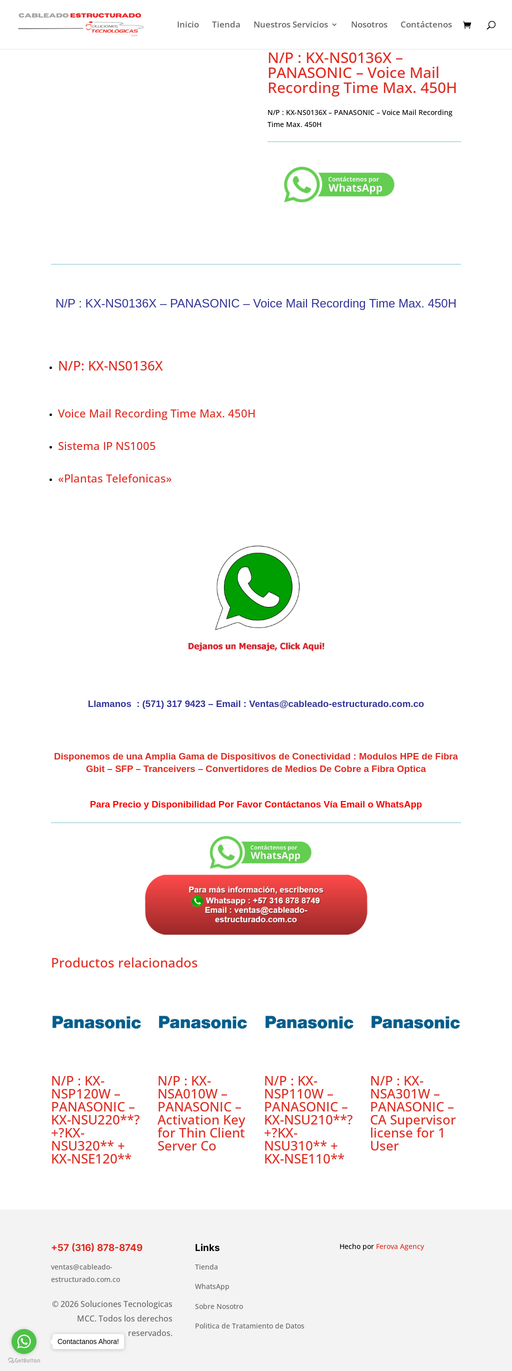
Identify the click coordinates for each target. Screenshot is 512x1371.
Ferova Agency (400, 1246)
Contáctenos (426, 25)
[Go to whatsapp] (24, 1341)
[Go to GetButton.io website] (24, 1361)
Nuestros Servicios (291, 25)
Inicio (188, 25)
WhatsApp (212, 1286)
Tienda (226, 25)
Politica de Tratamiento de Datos (249, 1325)
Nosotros (369, 25)
